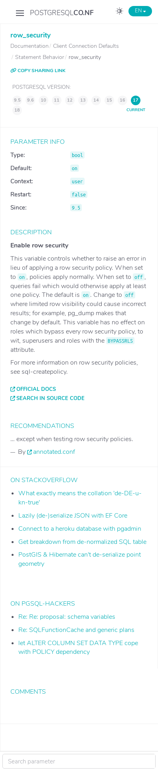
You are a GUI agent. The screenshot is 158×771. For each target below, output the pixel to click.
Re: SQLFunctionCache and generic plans (76, 630)
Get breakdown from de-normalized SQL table (82, 542)
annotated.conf (54, 451)
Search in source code (50, 398)
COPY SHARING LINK (37, 70)
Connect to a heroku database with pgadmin (79, 528)
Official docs (36, 389)
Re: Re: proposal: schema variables (66, 616)
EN (140, 10)
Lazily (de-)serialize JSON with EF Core (72, 515)
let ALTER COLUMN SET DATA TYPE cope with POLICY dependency (78, 648)
